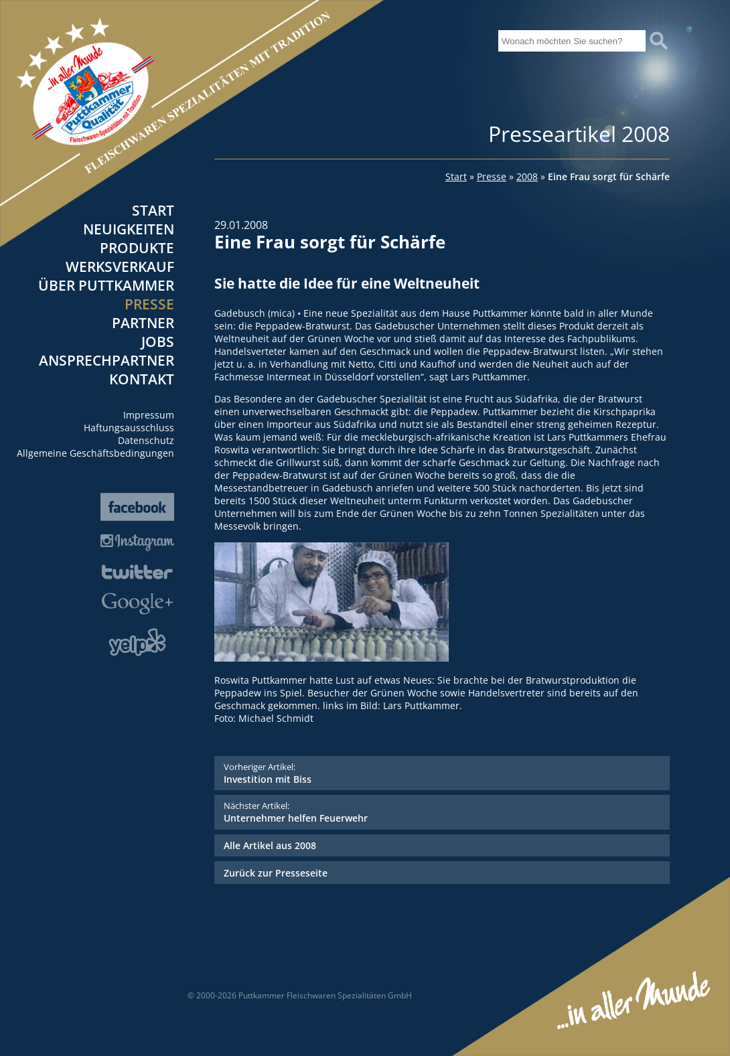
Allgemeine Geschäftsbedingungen (95, 453)
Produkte (137, 247)
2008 (527, 176)
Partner (143, 322)
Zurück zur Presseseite (275, 872)
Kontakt (141, 379)
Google (137, 604)
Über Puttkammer (106, 285)
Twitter (137, 571)
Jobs (157, 341)
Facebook (137, 507)
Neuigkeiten (128, 229)
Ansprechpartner (106, 360)
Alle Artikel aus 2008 (270, 845)
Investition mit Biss (442, 773)
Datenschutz (146, 440)
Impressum (148, 414)
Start (153, 210)
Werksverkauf (120, 266)
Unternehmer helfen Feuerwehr (442, 812)
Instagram (137, 542)
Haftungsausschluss (129, 427)
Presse (149, 304)
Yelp (137, 642)
